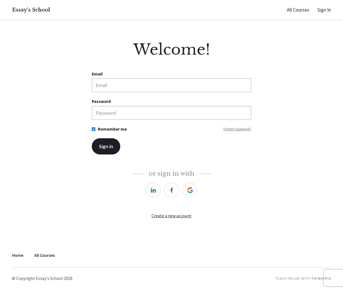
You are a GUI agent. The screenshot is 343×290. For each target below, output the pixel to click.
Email (97, 74)
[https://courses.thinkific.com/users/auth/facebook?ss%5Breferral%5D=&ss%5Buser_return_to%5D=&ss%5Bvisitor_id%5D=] (171, 190)
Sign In (324, 10)
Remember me (112, 129)
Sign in (106, 146)
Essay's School (31, 9)
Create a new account (171, 215)
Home (17, 255)
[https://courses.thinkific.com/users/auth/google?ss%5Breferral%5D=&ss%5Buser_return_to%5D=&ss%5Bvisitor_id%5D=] (189, 190)
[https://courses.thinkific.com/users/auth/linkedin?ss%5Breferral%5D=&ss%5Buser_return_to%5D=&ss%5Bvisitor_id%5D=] (153, 190)
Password (101, 101)
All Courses (298, 10)
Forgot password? (237, 129)
